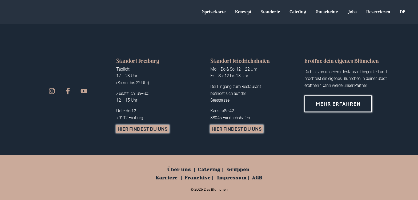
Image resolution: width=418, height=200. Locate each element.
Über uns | (181, 169)
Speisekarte (214, 12)
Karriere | (169, 177)
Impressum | (233, 177)
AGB (257, 177)
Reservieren (378, 12)
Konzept (243, 12)
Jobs (352, 12)
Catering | (210, 169)
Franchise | (198, 177)
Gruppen (238, 169)
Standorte (270, 12)
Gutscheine (327, 12)
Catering (298, 12)
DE (402, 12)
